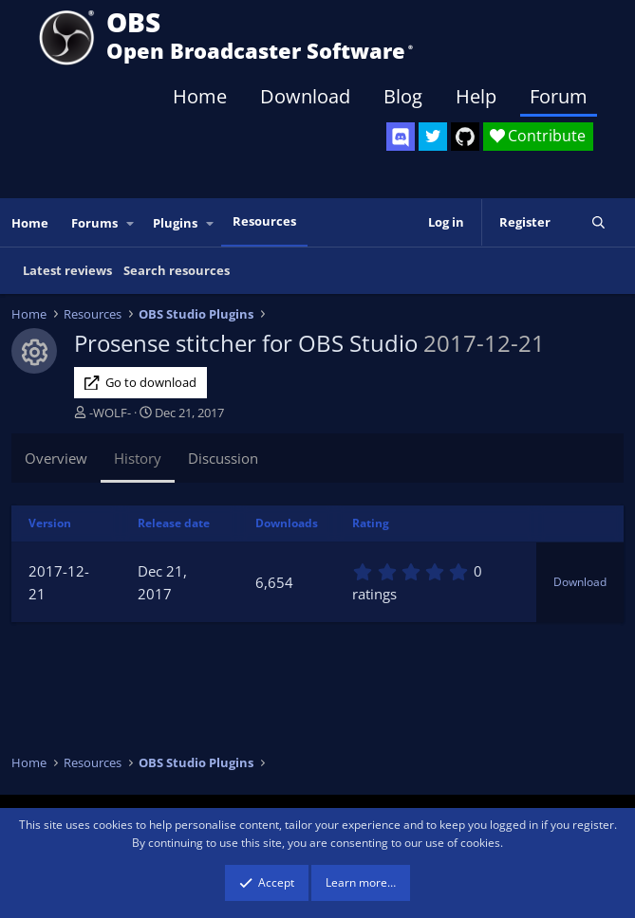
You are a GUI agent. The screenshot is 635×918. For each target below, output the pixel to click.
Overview (56, 458)
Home (200, 96)
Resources (264, 221)
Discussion (223, 458)
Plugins (175, 222)
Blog (402, 96)
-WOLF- (110, 412)
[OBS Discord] (400, 136)
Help (476, 96)
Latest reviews (67, 270)
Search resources (176, 270)
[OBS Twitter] (433, 136)
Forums (94, 222)
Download (305, 96)
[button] (131, 223)
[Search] (598, 222)
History (137, 458)
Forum (559, 96)
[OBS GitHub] (465, 136)
